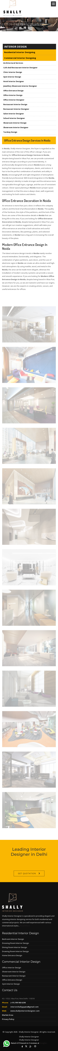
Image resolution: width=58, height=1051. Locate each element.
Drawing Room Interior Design (15, 951)
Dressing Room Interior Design (15, 943)
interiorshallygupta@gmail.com (24, 1007)
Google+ (43, 1043)
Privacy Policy (8, 1019)
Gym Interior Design (11, 984)
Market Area (7, 1015)
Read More (25, 925)
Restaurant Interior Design (13, 976)
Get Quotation (27, 880)
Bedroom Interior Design (13, 939)
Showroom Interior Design (13, 971)
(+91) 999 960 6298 (18, 1002)
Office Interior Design (11, 967)
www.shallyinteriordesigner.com (24, 1011)
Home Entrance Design (12, 955)
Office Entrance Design (12, 980)
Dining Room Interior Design (14, 947)
